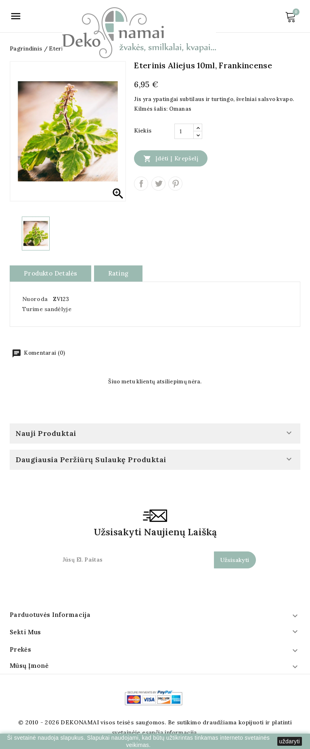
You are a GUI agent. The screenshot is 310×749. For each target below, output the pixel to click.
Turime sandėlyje (46, 309)
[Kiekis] (184, 131)
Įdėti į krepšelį (170, 158)
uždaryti (289, 741)
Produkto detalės (50, 273)
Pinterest (175, 183)
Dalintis (141, 183)
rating (118, 273)
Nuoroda (35, 299)
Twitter (158, 183)
